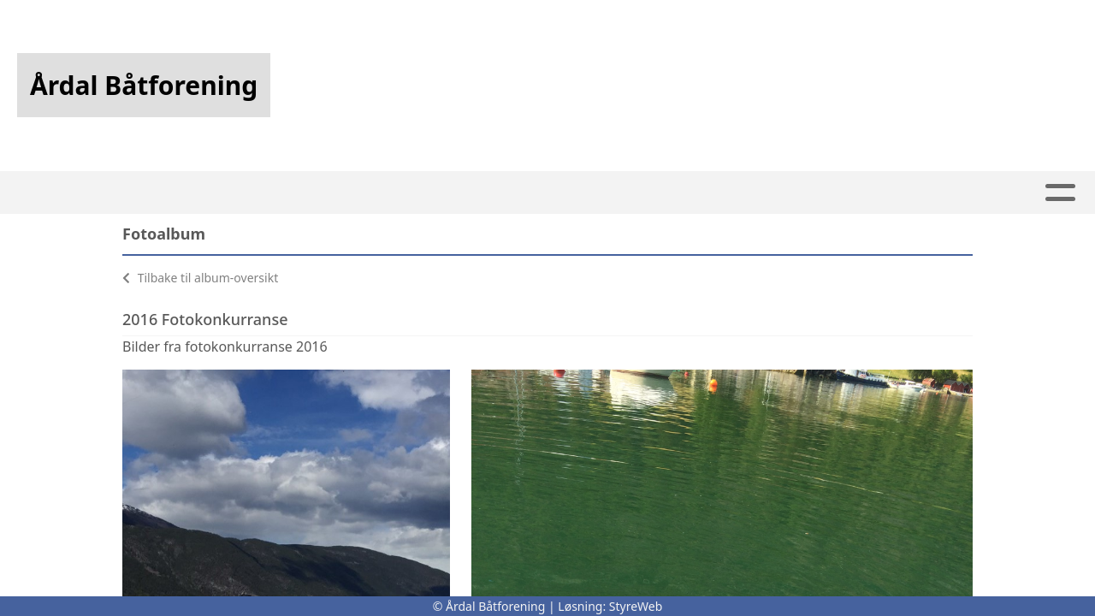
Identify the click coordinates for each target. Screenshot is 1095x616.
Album (361, 193)
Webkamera (660, 193)
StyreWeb (636, 606)
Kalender (444, 193)
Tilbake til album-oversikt (200, 278)
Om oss (762, 193)
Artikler (280, 193)
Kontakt (864, 193)
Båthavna (548, 193)
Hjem (207, 193)
